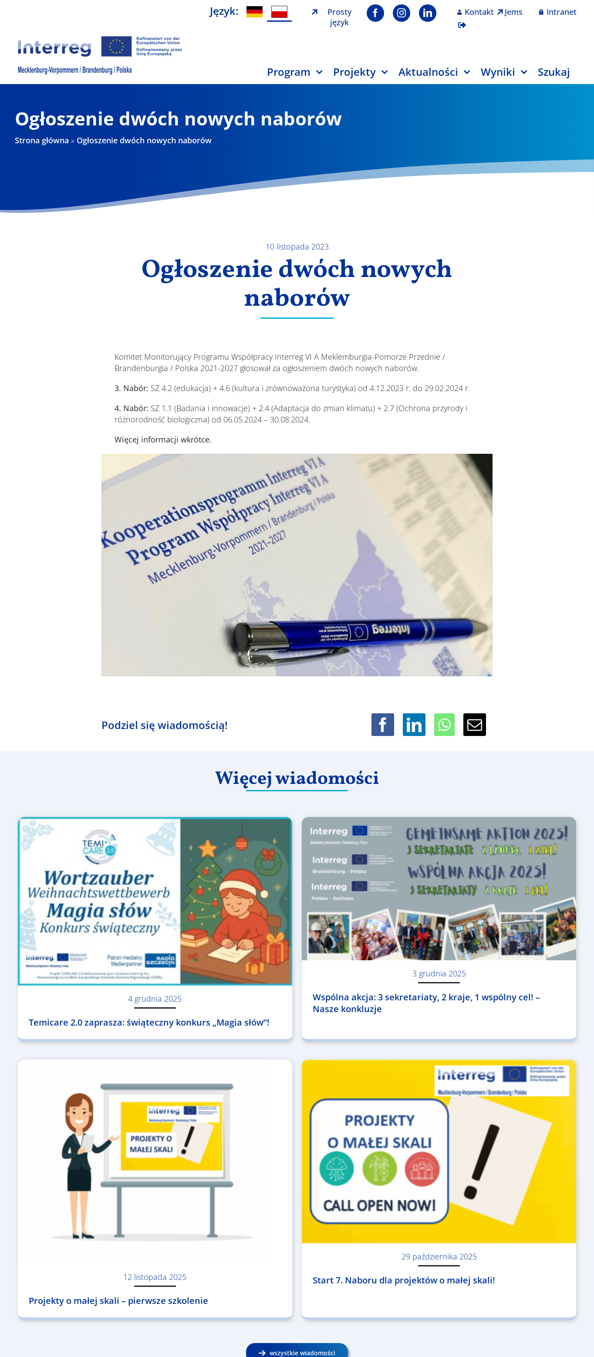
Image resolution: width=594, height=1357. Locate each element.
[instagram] (401, 13)
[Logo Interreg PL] (100, 39)
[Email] (474, 724)
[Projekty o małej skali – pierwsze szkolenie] (155, 1162)
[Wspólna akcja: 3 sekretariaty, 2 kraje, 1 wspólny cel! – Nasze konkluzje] (439, 888)
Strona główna (42, 140)
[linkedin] (427, 13)
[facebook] (375, 13)
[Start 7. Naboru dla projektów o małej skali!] (439, 1151)
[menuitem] (254, 11)
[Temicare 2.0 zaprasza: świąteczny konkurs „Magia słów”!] (155, 901)
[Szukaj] (559, 75)
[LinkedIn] (414, 724)
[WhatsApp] (444, 724)
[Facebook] (382, 724)
